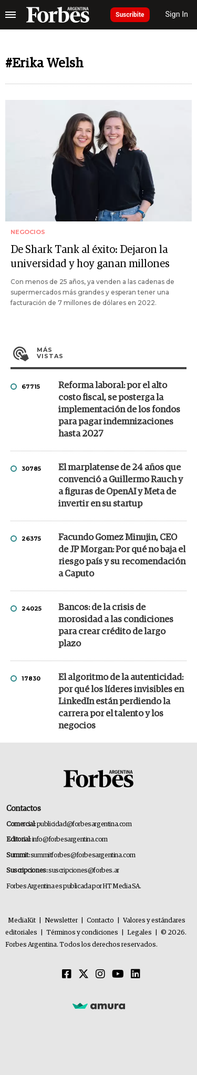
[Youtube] (118, 974)
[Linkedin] (135, 974)
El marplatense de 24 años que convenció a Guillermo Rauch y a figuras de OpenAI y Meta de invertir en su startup (120, 486)
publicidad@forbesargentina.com (84, 824)
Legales (139, 932)
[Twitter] (83, 974)
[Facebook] (66, 974)
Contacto (100, 920)
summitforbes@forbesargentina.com (83, 855)
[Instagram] (100, 974)
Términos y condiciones (82, 932)
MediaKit (22, 920)
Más (111, 353)
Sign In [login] (177, 14)
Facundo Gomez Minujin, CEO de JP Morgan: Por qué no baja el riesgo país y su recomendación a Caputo (121, 556)
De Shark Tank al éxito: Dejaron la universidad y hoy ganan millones (90, 257)
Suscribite (130, 14)
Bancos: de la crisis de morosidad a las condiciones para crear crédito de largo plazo (115, 625)
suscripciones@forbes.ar (83, 870)
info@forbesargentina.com (70, 839)
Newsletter (61, 920)
